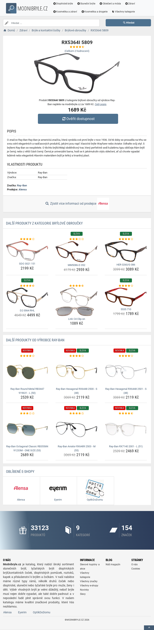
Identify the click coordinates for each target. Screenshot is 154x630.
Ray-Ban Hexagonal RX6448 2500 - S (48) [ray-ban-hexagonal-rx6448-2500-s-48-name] (76, 390)
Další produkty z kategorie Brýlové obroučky (44, 223)
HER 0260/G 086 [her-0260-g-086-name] (126, 264)
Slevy (83, 594)
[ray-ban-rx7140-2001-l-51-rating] (126, 413)
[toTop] (149, 627)
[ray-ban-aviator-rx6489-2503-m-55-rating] (76, 413)
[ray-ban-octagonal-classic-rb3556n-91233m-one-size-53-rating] (27, 413)
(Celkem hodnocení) (77, 50)
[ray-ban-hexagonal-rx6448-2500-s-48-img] (76, 372)
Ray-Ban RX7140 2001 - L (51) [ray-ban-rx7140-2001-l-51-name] (126, 446)
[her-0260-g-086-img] (126, 251)
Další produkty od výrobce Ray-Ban (35, 340)
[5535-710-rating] (126, 286)
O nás (134, 564)
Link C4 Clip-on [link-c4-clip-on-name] (76, 318)
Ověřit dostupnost (78, 118)
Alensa (23, 189)
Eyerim (22, 612)
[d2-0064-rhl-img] (27, 298)
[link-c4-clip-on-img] (76, 302)
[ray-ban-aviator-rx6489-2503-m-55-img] (76, 429)
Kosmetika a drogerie (94, 11)
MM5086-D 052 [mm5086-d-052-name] (76, 265)
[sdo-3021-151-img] (27, 251)
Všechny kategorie (123, 11)
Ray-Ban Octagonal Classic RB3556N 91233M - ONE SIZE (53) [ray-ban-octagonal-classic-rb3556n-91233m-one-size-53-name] (27, 448)
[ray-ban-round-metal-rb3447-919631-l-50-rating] (27, 356)
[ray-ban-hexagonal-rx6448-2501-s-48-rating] (126, 356)
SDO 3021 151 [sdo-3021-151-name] (27, 263)
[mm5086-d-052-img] (76, 251)
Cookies (135, 568)
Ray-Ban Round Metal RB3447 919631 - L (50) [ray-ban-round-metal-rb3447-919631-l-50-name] (27, 390)
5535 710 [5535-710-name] (126, 309)
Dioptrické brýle (63, 3)
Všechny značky (88, 581)
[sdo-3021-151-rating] (27, 239)
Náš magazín (113, 564)
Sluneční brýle (86, 3)
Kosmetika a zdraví (65, 11)
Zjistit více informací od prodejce (77, 204)
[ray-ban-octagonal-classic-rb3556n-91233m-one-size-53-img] (27, 429)
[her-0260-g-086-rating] (126, 239)
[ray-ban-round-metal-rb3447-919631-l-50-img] (27, 372)
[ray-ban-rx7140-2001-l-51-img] (126, 429)
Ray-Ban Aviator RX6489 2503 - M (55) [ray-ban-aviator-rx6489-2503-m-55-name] (76, 448)
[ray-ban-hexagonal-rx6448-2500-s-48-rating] (76, 356)
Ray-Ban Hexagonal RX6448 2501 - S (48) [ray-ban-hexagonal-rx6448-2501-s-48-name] (126, 390)
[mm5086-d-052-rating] (76, 239)
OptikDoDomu (41, 612)
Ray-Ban (22, 185)
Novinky (84, 589)
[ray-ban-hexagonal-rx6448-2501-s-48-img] (126, 372)
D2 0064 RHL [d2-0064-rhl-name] (27, 310)
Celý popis (100, 104)
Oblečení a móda (110, 3)
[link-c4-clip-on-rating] (76, 286)
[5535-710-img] (126, 297)
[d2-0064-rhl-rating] (27, 286)
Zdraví (130, 3)
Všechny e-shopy (89, 585)
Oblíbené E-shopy (20, 471)
